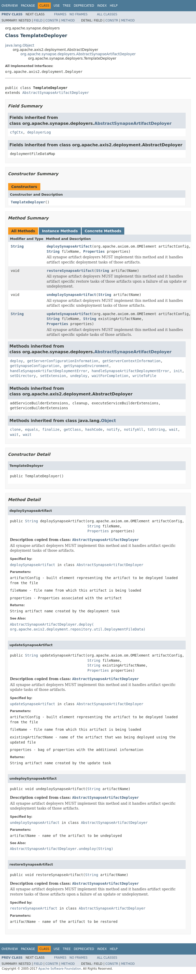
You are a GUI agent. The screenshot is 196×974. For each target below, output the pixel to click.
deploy (16, 361)
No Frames (78, 14)
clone (15, 429)
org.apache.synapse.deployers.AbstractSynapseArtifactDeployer (78, 54)
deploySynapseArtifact (69, 246)
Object (108, 420)
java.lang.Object (19, 45)
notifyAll (133, 429)
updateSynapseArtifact (69, 314)
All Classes (107, 14)
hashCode (93, 429)
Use (57, 5)
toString (156, 429)
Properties (94, 251)
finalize (50, 429)
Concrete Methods (103, 231)
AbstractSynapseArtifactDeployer (55, 93)
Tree (67, 5)
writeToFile (144, 376)
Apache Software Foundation (59, 968)
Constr (51, 20)
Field (38, 20)
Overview (10, 5)
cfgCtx (16, 132)
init (178, 371)
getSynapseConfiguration (34, 366)
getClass (72, 429)
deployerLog (39, 132)
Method (68, 20)
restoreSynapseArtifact (70, 271)
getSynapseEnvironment (86, 366)
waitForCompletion (110, 376)
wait (173, 429)
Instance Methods (60, 231)
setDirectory (23, 376)
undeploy (78, 376)
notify (113, 429)
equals (31, 429)
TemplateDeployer (28, 202)
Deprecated (84, 5)
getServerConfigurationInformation (62, 361)
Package (28, 5)
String (17, 246)
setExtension (53, 376)
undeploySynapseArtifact (71, 295)
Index (102, 5)
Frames (60, 14)
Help (114, 5)
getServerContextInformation (131, 361)
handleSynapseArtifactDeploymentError (48, 371)
